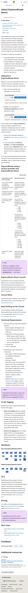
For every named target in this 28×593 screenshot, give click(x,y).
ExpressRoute (8, 5)
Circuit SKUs (5, 30)
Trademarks (4, 591)
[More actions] (25, 5)
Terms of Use (19, 588)
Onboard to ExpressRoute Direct (9, 23)
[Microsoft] (14, 2)
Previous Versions (13, 584)
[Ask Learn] (22, 5)
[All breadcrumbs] (2, 5)
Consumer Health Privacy (7, 588)
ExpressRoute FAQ (12, 506)
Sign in (25, 2)
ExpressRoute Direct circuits (9, 28)
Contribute (3, 586)
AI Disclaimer (4, 584)
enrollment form (7, 272)
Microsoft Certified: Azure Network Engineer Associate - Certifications (12, 561)
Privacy (9, 586)
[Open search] (21, 2)
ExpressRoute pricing (7, 302)
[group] (15, 102)
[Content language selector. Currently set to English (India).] (6, 577)
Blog (20, 584)
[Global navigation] (1, 2)
